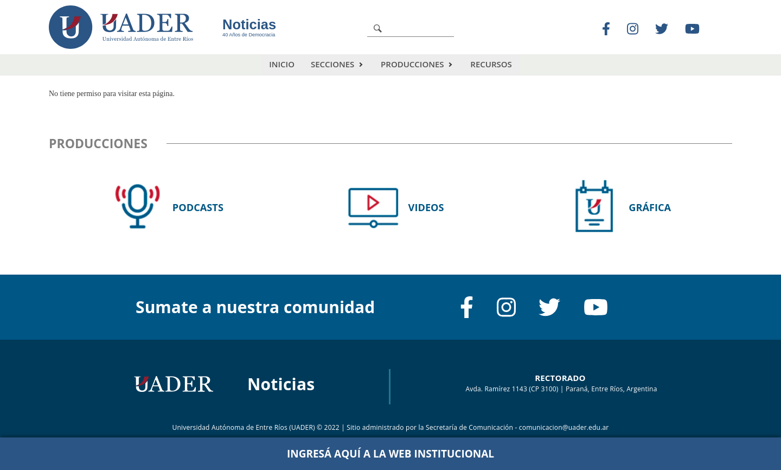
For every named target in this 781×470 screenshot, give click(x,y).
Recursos (490, 64)
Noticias (249, 24)
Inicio (282, 64)
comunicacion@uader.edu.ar (564, 426)
